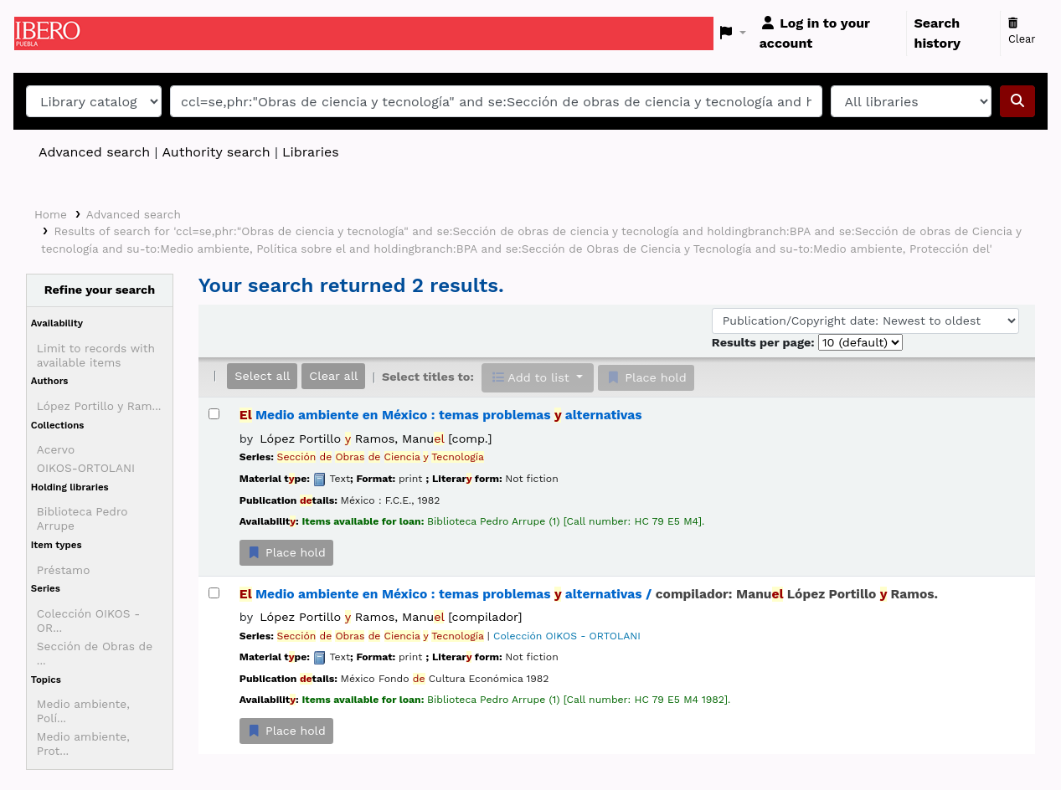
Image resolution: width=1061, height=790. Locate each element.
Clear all (333, 375)
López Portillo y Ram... (99, 406)
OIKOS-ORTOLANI (86, 468)
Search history (937, 33)
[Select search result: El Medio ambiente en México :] (214, 413)
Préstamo (63, 570)
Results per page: (765, 342)
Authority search (216, 152)
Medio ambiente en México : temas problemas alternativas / (588, 594)
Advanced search (94, 152)
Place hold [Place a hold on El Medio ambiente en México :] (286, 552)
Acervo (56, 449)
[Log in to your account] (829, 33)
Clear (1022, 31)
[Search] (1017, 101)
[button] (733, 33)
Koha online (56, 33)
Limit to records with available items (96, 355)
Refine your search (100, 289)
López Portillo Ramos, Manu (376, 438)
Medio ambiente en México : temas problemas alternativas (440, 415)
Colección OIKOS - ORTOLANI (567, 636)
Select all (262, 375)
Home (50, 214)
